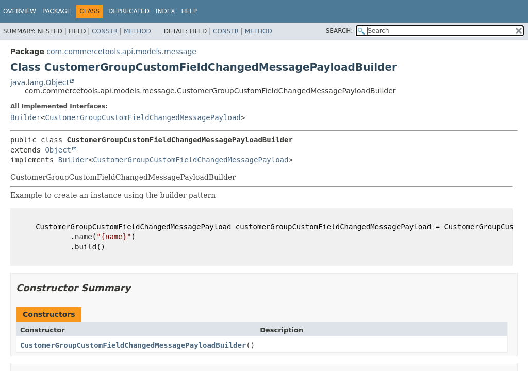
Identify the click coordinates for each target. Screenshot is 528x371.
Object (58, 150)
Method (137, 31)
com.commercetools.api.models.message (121, 51)
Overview (19, 11)
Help (189, 11)
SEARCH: (339, 31)
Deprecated (129, 11)
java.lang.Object (39, 82)
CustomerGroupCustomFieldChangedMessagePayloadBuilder (133, 345)
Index (165, 11)
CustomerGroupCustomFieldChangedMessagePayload (142, 117)
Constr (105, 31)
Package (56, 11)
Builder (25, 117)
